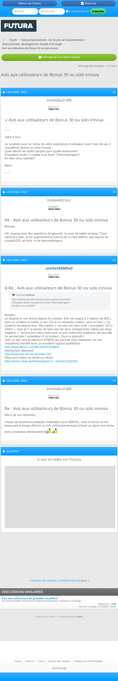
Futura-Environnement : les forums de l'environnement (52, 40)
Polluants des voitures (43, 580)
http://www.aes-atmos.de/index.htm (28, 354)
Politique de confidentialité (88, 661)
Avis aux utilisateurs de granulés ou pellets (30, 598)
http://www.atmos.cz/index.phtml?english (32, 347)
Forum (13, 40)
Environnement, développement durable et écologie (32, 44)
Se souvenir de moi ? (78, 11)
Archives (30, 661)
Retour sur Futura (30, 3)
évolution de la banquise (73, 580)
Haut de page (59, 668)
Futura (18, 661)
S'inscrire (88, 3)
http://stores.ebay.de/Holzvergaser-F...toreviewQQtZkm (41, 361)
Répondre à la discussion (59, 57)
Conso (41, 661)
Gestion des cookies (59, 661)
